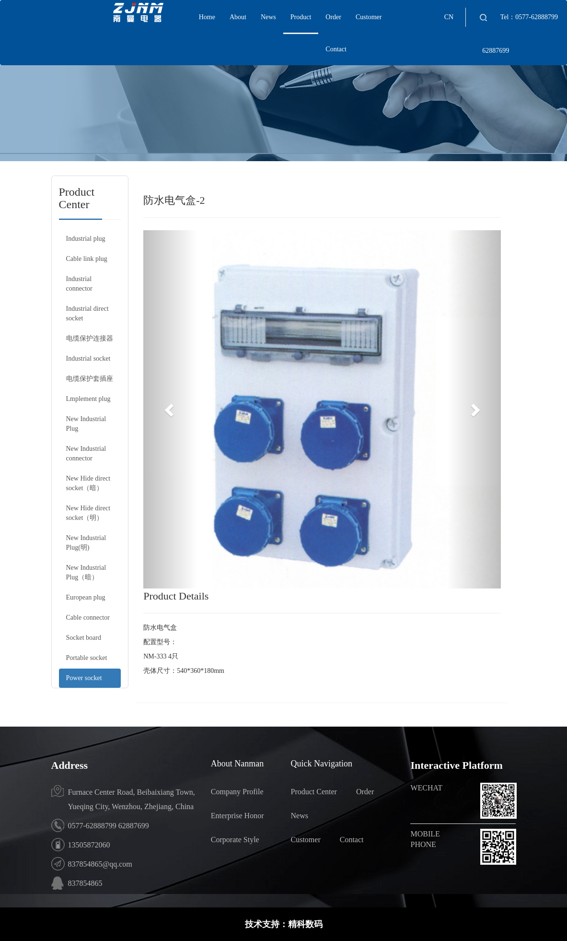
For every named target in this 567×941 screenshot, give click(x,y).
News (268, 17)
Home (207, 17)
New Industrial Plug (86, 423)
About (238, 17)
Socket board (83, 637)
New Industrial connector (86, 453)
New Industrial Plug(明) (86, 542)
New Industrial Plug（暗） (86, 572)
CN (448, 17)
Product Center (313, 792)
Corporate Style (235, 839)
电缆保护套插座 (89, 378)
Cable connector (88, 617)
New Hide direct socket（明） (88, 513)
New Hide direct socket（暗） (88, 483)
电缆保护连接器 (89, 338)
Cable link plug (86, 258)
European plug (85, 597)
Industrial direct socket (87, 313)
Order (333, 17)
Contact (336, 49)
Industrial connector (79, 283)
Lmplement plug (88, 398)
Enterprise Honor (237, 816)
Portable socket (86, 657)
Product (301, 17)
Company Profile (237, 792)
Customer (369, 17)
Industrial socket (88, 358)
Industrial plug (85, 238)
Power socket (84, 678)
